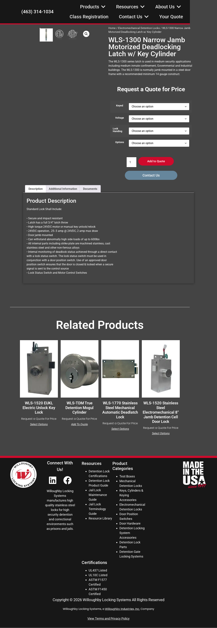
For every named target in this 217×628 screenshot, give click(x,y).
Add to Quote (156, 161)
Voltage (119, 118)
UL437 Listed (98, 571)
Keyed (119, 105)
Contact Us (161, 17)
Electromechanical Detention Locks (139, 28)
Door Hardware (130, 524)
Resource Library (100, 519)
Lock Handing (117, 130)
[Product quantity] (130, 162)
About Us (195, 7)
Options (119, 142)
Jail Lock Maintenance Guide (98, 495)
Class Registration (116, 17)
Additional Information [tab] (63, 189)
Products (120, 7)
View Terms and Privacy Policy (108, 619)
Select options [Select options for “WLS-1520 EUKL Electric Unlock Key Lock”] (39, 425)
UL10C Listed (98, 575)
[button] (101, 34)
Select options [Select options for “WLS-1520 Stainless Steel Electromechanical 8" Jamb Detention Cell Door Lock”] (161, 434)
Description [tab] (36, 189)
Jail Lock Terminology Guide (97, 509)
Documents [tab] (90, 189)
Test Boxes (127, 477)
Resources (157, 7)
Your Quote (198, 17)
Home (112, 28)
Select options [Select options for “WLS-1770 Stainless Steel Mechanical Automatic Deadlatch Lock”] (120, 429)
